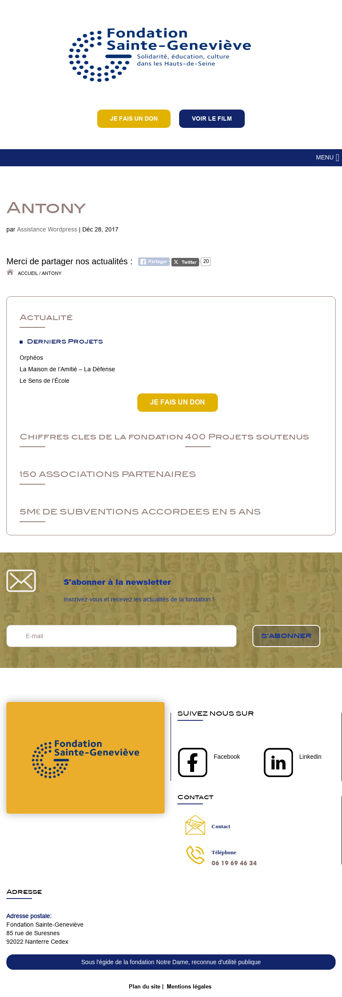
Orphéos (31, 357)
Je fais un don (134, 118)
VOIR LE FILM (212, 118)
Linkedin (310, 756)
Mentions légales (189, 986)
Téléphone (224, 852)
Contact (221, 826)
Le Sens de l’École (45, 380)
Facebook (227, 756)
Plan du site (144, 986)
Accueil (28, 273)
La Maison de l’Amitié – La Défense (67, 369)
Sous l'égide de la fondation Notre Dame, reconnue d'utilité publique (171, 962)
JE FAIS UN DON (177, 402)
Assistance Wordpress (47, 229)
